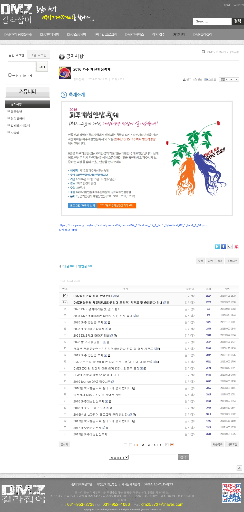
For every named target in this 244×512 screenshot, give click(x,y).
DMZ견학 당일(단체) (18, 34)
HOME (227, 5)
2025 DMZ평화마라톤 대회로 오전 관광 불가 (102, 315)
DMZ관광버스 (134, 34)
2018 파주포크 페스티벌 (89, 408)
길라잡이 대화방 (20, 125)
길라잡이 (190, 296)
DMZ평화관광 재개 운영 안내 (92, 296)
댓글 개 (69, 266)
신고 (188, 79)
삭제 (219, 261)
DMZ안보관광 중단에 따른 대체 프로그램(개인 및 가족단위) (112, 362)
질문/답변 (16, 111)
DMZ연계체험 (49, 34)
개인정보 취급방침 (107, 484)
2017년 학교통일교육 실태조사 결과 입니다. (102, 421)
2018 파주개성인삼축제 (89, 401)
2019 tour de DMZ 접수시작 (92, 381)
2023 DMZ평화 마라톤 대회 (91, 335)
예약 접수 (158, 34)
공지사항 (16, 104)
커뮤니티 (179, 34)
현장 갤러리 (18, 118)
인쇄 (198, 79)
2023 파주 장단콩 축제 (88, 322)
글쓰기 (64, 444)
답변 (210, 261)
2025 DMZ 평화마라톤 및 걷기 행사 (96, 309)
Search (238, 21)
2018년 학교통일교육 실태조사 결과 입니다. (102, 388)
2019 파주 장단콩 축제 (88, 355)
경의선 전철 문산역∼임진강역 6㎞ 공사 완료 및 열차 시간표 (113, 348)
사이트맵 (239, 5)
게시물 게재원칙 (131, 484)
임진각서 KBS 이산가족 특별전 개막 (97, 394)
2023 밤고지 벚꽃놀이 (88, 342)
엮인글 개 (85, 266)
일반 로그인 (16, 55)
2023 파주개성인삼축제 (89, 329)
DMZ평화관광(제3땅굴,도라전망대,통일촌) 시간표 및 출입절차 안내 (118, 302)
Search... (202, 21)
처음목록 (217, 444)
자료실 (15, 132)
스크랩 (210, 79)
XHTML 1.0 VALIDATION (158, 484)
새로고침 (232, 444)
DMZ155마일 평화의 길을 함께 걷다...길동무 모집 (106, 368)
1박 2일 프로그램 (105, 34)
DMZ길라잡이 (202, 34)
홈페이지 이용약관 (81, 484)
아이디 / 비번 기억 (20, 75)
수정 (200, 261)
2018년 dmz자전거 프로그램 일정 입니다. (101, 414)
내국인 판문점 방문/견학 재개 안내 (96, 375)
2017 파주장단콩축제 (87, 427)
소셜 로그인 (38, 55)
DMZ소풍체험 (76, 34)
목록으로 (232, 261)
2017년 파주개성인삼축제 (90, 434)
